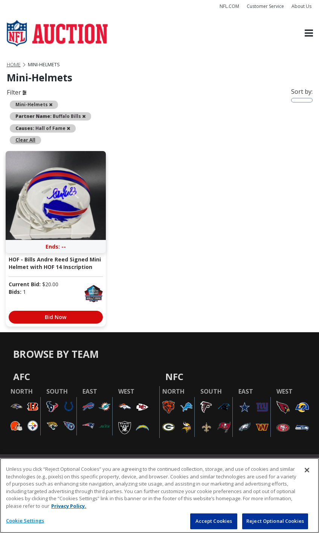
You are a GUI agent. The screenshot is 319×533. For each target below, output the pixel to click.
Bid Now (55, 317)
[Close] (307, 470)
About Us (301, 6)
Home (14, 64)
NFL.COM (229, 6)
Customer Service (265, 6)
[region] (159, 495)
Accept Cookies (213, 521)
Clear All (25, 140)
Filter (16, 92)
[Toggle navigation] (308, 33)
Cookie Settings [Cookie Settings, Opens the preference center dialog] (25, 520)
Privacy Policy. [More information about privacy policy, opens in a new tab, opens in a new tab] (68, 505)
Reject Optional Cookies (275, 521)
